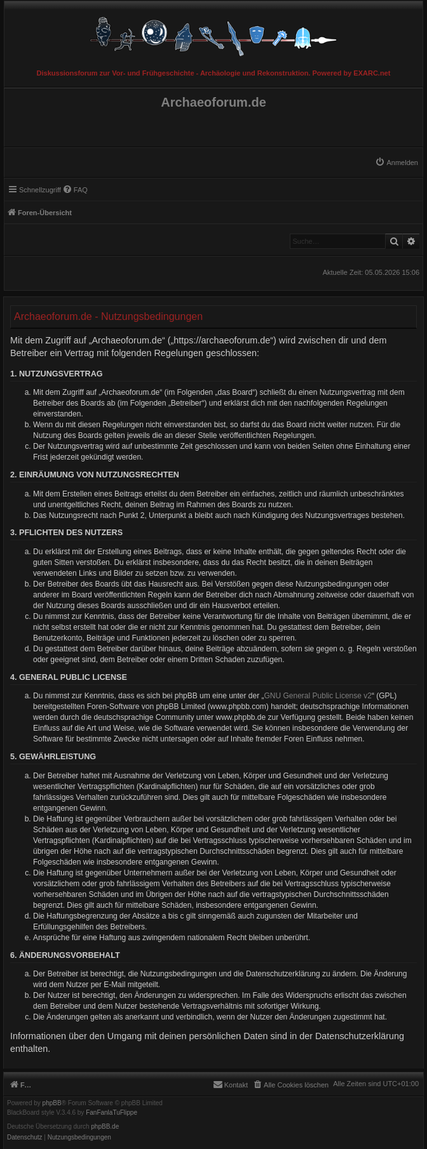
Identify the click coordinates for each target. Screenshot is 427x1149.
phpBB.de (105, 1127)
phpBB (52, 1103)
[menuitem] (396, 162)
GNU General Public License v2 (318, 695)
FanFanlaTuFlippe (111, 1113)
